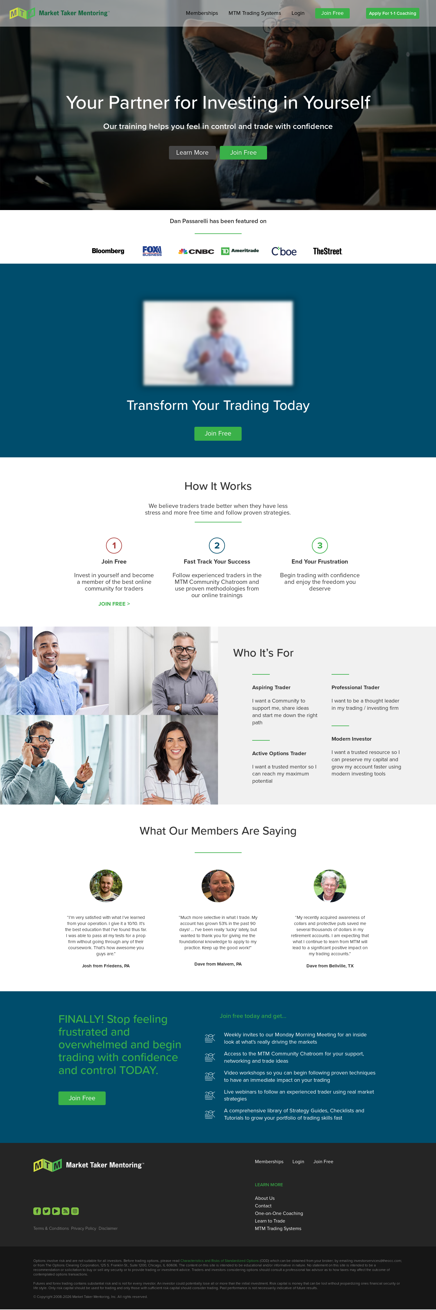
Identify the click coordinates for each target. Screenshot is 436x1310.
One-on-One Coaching (279, 1214)
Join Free (332, 13)
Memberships (202, 13)
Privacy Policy (83, 1229)
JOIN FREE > (114, 604)
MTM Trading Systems (255, 13)
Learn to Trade (270, 1221)
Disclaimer (108, 1229)
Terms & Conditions (51, 1229)
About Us (265, 1199)
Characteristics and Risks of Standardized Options (219, 1261)
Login (298, 13)
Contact (263, 1206)
